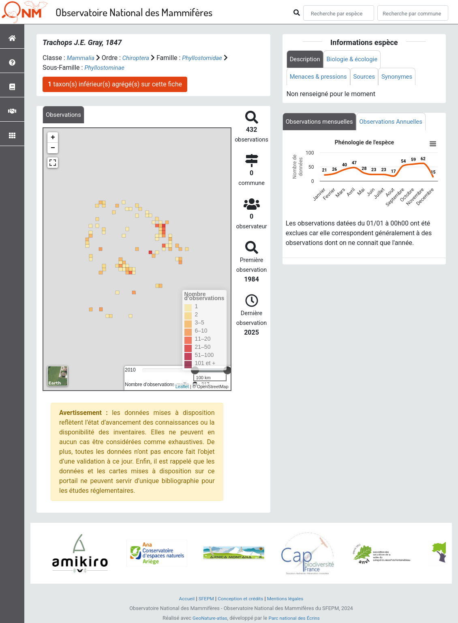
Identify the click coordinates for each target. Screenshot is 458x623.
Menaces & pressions (320, 78)
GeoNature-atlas (208, 618)
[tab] (65, 115)
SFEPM (203, 599)
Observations (65, 115)
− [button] (53, 149)
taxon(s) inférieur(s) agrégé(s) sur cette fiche (115, 84)
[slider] (227, 371)
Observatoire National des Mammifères (134, 12)
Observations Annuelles (399, 123)
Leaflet (182, 387)
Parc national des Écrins (295, 618)
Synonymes (404, 78)
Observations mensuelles (322, 123)
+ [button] (53, 138)
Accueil (182, 599)
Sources (369, 78)
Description (306, 59)
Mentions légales (288, 599)
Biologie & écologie (356, 59)
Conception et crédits (240, 599)
